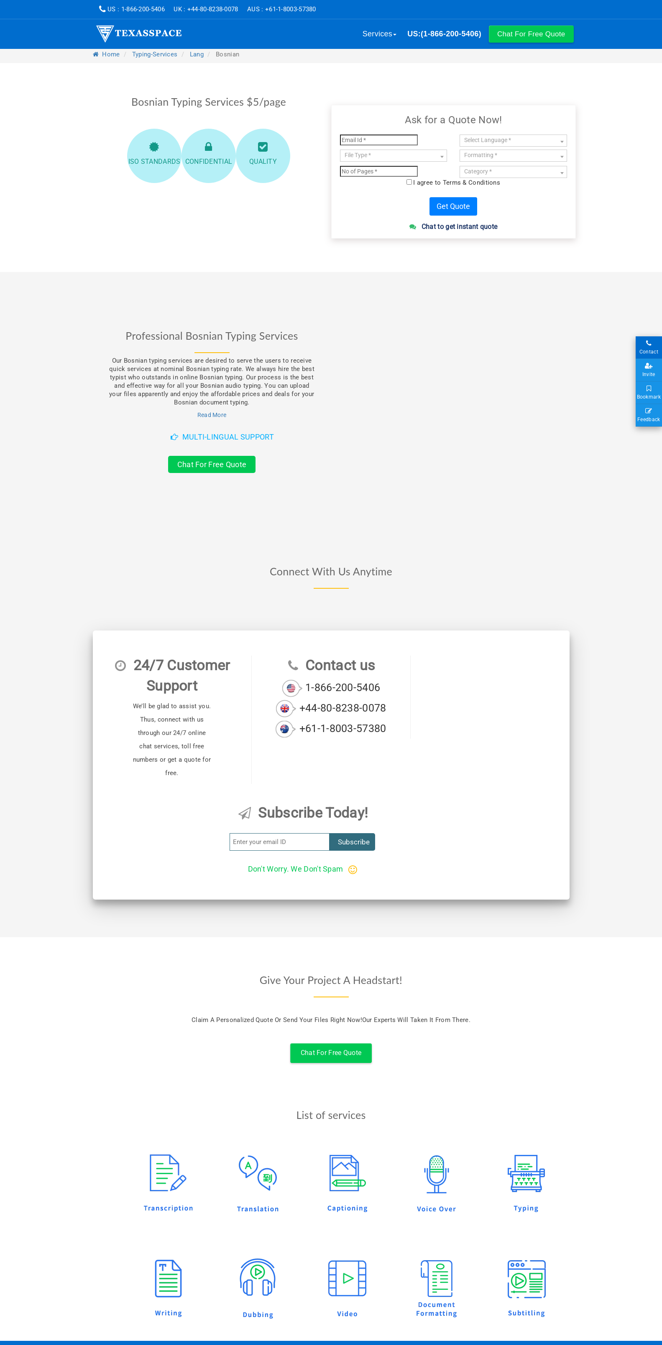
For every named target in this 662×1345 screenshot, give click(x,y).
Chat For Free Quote (212, 464)
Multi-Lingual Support (222, 436)
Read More (212, 415)
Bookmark (649, 393)
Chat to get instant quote (453, 227)
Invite (649, 370)
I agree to (456, 182)
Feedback (649, 415)
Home (106, 54)
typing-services (155, 54)
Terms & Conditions (471, 182)
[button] (531, 34)
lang (197, 54)
